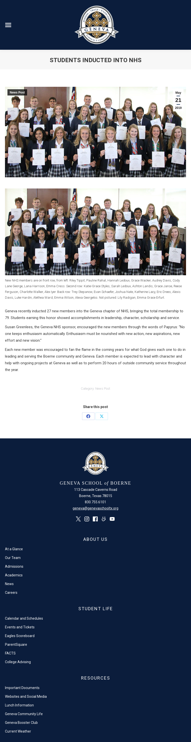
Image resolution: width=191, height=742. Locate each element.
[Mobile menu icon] (8, 25)
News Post (17, 92)
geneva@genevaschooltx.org (95, 508)
